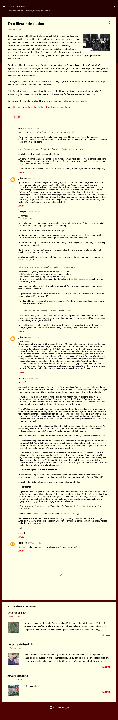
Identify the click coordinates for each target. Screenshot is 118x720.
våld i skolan (25, 39)
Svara (21, 173)
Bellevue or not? (17, 612)
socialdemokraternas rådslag (73, 101)
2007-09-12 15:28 (33, 212)
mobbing (60, 107)
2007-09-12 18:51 (33, 378)
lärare (67, 107)
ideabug (64, 713)
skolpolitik (42, 107)
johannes (22, 178)
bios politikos (18, 6)
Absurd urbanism (18, 675)
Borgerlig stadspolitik (20, 644)
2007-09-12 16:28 (34, 338)
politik (17, 117)
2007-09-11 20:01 (33, 128)
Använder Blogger (59, 707)
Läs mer (106, 635)
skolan (34, 107)
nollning (11, 39)
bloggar (16, 107)
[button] (108, 23)
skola (27, 107)
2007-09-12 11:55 (34, 179)
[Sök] (114, 7)
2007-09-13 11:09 (34, 543)
